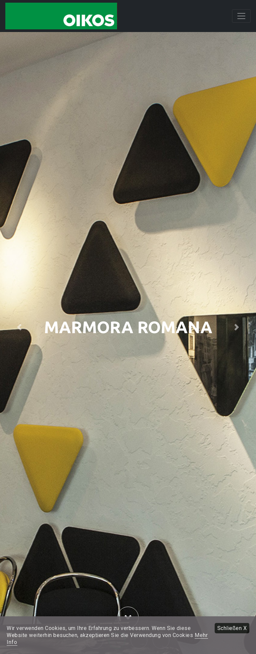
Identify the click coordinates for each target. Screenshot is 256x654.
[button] (19, 327)
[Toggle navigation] (241, 16)
